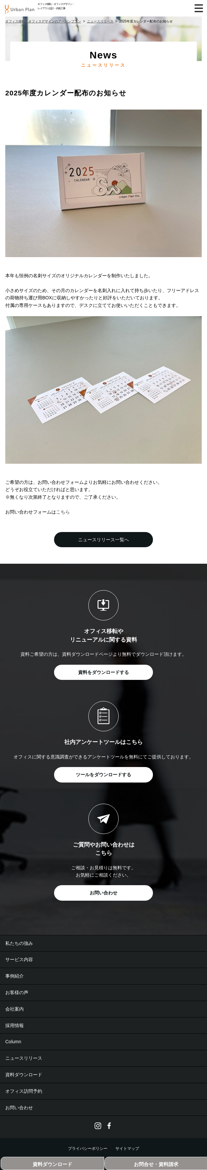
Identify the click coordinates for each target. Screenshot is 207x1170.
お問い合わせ (103, 892)
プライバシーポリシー (87, 1148)
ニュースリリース (23, 1058)
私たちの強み (19, 943)
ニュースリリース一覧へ (103, 539)
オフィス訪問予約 (23, 1091)
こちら (63, 512)
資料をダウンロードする (103, 672)
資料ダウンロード (23, 1074)
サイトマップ (127, 1148)
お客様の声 (16, 992)
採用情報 (14, 1025)
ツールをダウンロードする (103, 774)
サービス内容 (19, 959)
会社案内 (14, 1009)
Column (13, 1041)
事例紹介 (14, 976)
